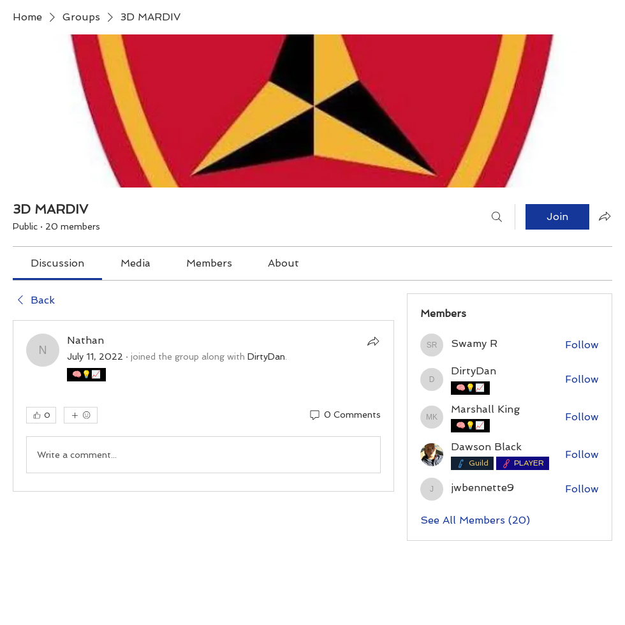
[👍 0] (41, 415)
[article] (203, 406)
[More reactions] (81, 415)
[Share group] (604, 216)
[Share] (373, 341)
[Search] (496, 217)
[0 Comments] (344, 415)
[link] (57, 263)
